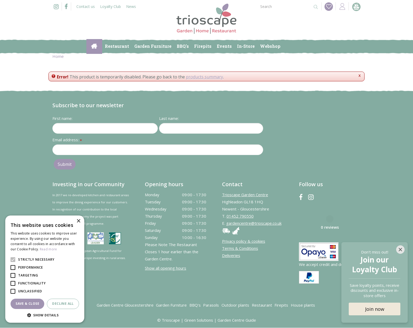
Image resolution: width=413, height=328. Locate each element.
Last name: (169, 118)
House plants (303, 305)
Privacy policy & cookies (243, 241)
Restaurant (262, 305)
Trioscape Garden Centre (245, 195)
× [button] (78, 221)
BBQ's (195, 305)
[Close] (400, 249)
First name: (62, 118)
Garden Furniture (171, 305)
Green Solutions (198, 320)
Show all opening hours (165, 268)
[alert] (44, 269)
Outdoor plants (235, 305)
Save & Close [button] (27, 303)
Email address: (67, 140)
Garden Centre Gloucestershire (125, 305)
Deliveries (231, 255)
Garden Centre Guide (237, 320)
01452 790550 (240, 216)
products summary (204, 77)
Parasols (211, 305)
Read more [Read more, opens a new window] (48, 249)
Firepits (281, 305)
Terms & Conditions (240, 248)
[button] (45, 314)
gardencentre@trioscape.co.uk (254, 223)
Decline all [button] (62, 303)
